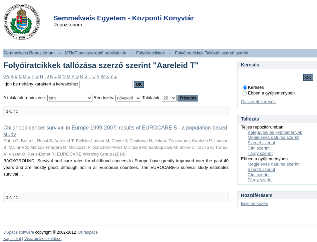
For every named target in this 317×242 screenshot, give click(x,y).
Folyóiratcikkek (150, 52)
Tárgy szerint (260, 153)
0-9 (6, 76)
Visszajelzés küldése (42, 238)
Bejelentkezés (254, 203)
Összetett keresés (258, 101)
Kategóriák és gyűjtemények (275, 132)
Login (146, 9)
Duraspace (87, 232)
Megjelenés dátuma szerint (273, 137)
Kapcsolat (12, 238)
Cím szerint (259, 148)
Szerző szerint (261, 142)
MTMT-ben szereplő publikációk (95, 52)
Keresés (253, 87)
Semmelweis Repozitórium (29, 52)
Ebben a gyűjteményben (269, 92)
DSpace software (18, 232)
